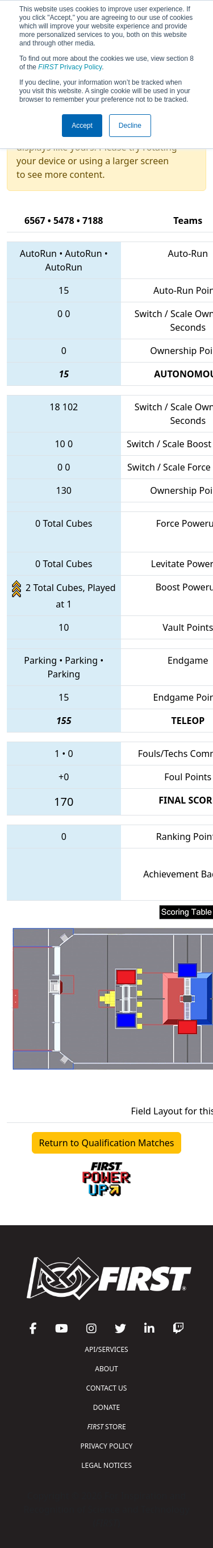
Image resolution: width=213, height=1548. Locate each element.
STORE (106, 1427)
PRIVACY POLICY (107, 1446)
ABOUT (106, 1369)
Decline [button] (130, 126)
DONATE (106, 1407)
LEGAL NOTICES (106, 1465)
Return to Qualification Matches (106, 1143)
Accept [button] (82, 126)
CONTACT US (106, 1388)
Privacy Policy (70, 67)
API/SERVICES (106, 1349)
